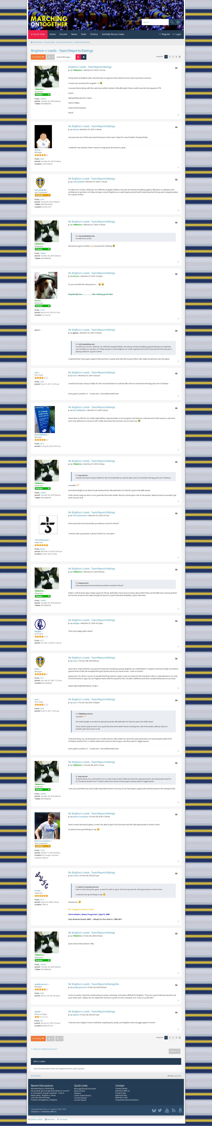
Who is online (39, 1061)
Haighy (38, 631)
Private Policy (120, 1093)
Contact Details (121, 1088)
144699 (43, 99)
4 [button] (176, 56)
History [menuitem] (94, 34)
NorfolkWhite (41, 434)
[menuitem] (175, 34)
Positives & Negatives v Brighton (44, 1100)
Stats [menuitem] (83, 34)
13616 (42, 310)
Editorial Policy (121, 1095)
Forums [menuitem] (63, 34)
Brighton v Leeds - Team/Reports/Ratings (62, 50)
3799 (42, 199)
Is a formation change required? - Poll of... (48, 1093)
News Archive (79, 1091)
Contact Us (35, 1111)
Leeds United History (82, 1095)
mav (36, 372)
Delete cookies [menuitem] (35, 1119)
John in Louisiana (42, 841)
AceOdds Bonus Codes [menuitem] (113, 34)
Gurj (37, 669)
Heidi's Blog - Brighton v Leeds (43, 1095)
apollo (37, 1011)
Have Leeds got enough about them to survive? (50, 1091)
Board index (36, 1076)
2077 (42, 640)
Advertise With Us (122, 1091)
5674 (42, 899)
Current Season (80, 1098)
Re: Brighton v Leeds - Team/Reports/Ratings (91, 126)
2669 (42, 993)
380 (41, 1020)
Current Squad (80, 1100)
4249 (42, 159)
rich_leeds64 (40, 190)
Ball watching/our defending (42, 1088)
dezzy (37, 150)
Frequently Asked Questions (127, 1100)
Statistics (77, 1093)
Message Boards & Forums (85, 1088)
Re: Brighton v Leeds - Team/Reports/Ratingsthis (93, 984)
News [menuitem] (74, 34)
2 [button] (169, 56)
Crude (37, 890)
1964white (39, 89)
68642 (42, 549)
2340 (42, 381)
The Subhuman (41, 540)
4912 (42, 443)
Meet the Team (121, 1097)
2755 (42, 678)
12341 (42, 850)
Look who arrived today (40, 1097)
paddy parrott (41, 984)
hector (38, 300)
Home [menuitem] (53, 34)
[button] (179, 56)
